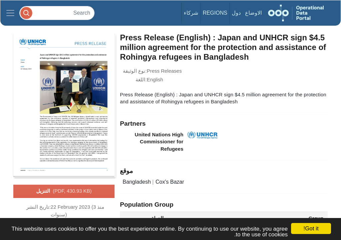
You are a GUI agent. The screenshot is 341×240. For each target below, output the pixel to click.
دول (236, 13)
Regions (215, 13)
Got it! (310, 228)
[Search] (57, 13)
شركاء (191, 13)
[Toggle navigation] (10, 13)
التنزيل (64, 191)
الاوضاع (253, 13)
